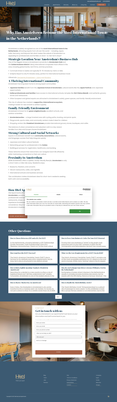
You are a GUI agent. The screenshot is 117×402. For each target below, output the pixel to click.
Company (98, 375)
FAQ (68, 375)
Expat (97, 377)
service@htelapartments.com (94, 1)
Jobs (45, 380)
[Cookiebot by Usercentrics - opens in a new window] (83, 190)
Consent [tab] (36, 194)
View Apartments (18, 216)
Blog (45, 375)
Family (97, 380)
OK (80, 211)
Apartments (56, 5)
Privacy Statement (72, 380)
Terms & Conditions (72, 377)
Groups (98, 385)
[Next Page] (58, 297)
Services (66, 5)
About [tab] (81, 194)
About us (74, 5)
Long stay (83, 5)
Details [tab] (58, 194)
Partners (46, 382)
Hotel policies (72, 382)
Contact (92, 5)
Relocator (98, 382)
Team (45, 377)
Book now (101, 5)
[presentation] (58, 347)
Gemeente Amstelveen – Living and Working (34, 77)
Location (46, 5)
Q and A (72, 385)
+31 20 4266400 (106, 1)
